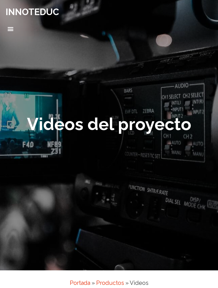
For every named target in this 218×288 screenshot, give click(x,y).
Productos (110, 282)
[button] (10, 29)
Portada (80, 282)
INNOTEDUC (32, 12)
